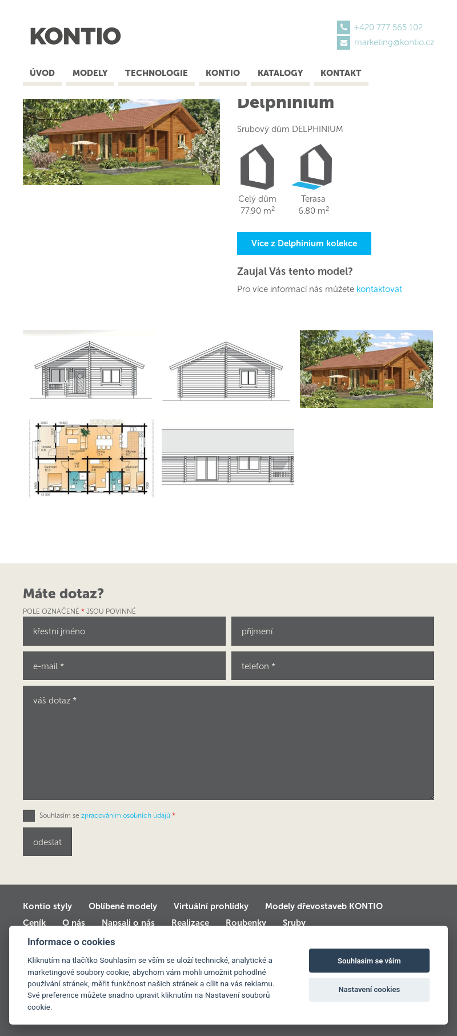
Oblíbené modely (123, 906)
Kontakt (341, 73)
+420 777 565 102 (388, 27)
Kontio (223, 73)
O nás (73, 923)
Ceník (34, 923)
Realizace (190, 923)
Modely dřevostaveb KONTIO (324, 906)
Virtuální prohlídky (211, 906)
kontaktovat (379, 289)
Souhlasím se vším (369, 961)
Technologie (156, 73)
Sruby (294, 923)
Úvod (42, 73)
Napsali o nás (128, 923)
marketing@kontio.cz (394, 42)
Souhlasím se (107, 815)
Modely (90, 73)
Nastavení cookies (369, 989)
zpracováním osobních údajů (125, 815)
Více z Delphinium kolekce (304, 243)
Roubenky (246, 923)
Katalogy (280, 73)
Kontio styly (47, 906)
